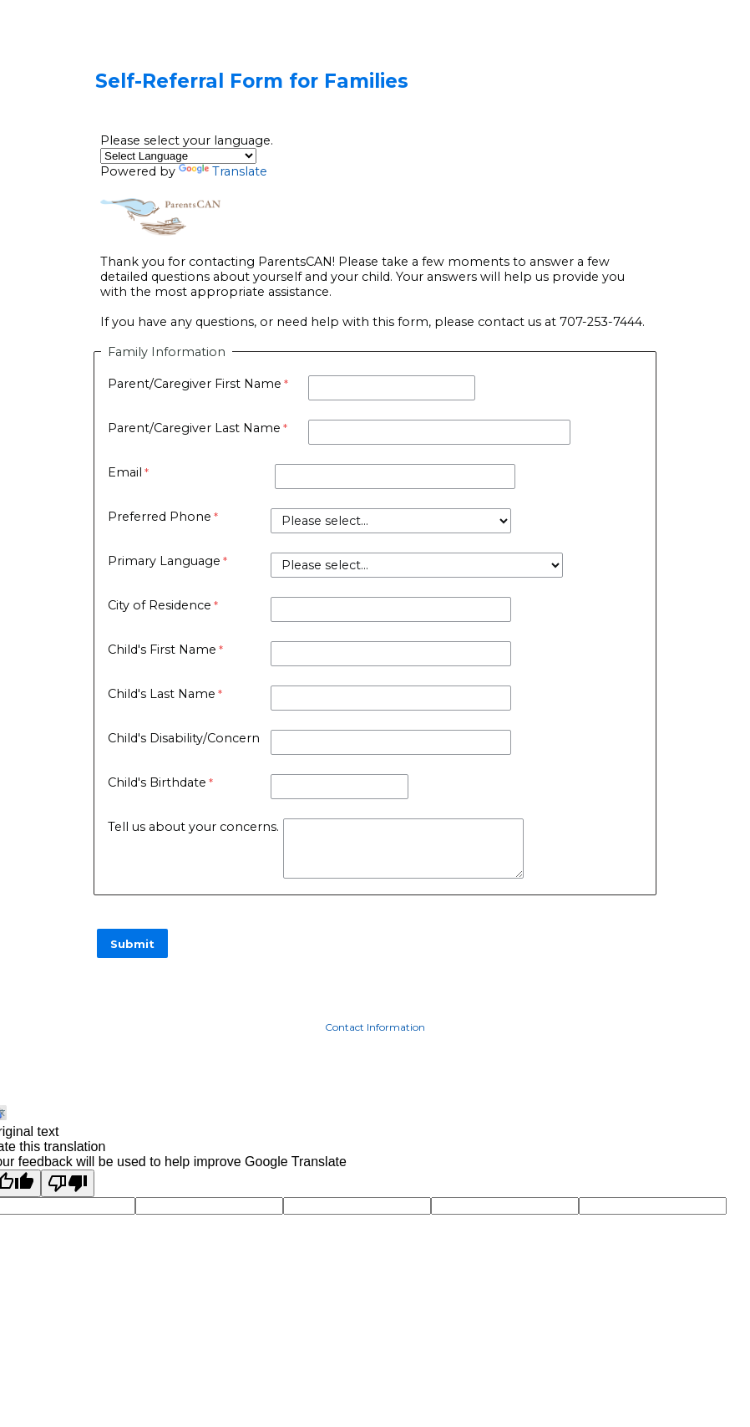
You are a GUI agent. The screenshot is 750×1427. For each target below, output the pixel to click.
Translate (223, 171)
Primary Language (164, 560)
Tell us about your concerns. (193, 826)
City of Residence (159, 605)
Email (125, 472)
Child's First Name (162, 649)
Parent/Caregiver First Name (194, 383)
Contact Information (375, 1027)
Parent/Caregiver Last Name (194, 428)
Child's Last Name (161, 693)
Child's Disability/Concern (184, 738)
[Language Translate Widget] (178, 156)
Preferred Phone (159, 516)
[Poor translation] (67, 1183)
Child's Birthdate (157, 782)
